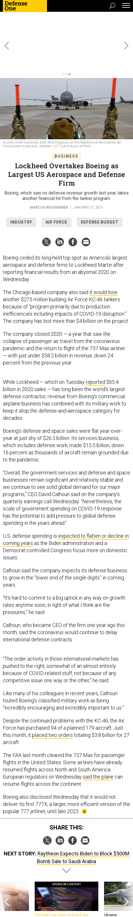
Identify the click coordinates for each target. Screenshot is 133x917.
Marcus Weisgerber (49, 182)
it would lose (103, 266)
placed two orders (52, 709)
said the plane (98, 751)
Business (66, 130)
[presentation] (6, 876)
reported (95, 356)
